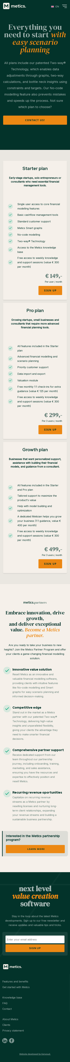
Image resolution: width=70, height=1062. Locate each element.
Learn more (36, 848)
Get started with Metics (16, 987)
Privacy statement (13, 1030)
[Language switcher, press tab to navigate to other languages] (55, 6)
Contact (7, 1008)
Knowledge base (12, 997)
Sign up (50, 290)
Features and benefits (15, 981)
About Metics (10, 1019)
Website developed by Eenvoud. (35, 1054)
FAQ (4, 1003)
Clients (6, 1024)
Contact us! (35, 120)
